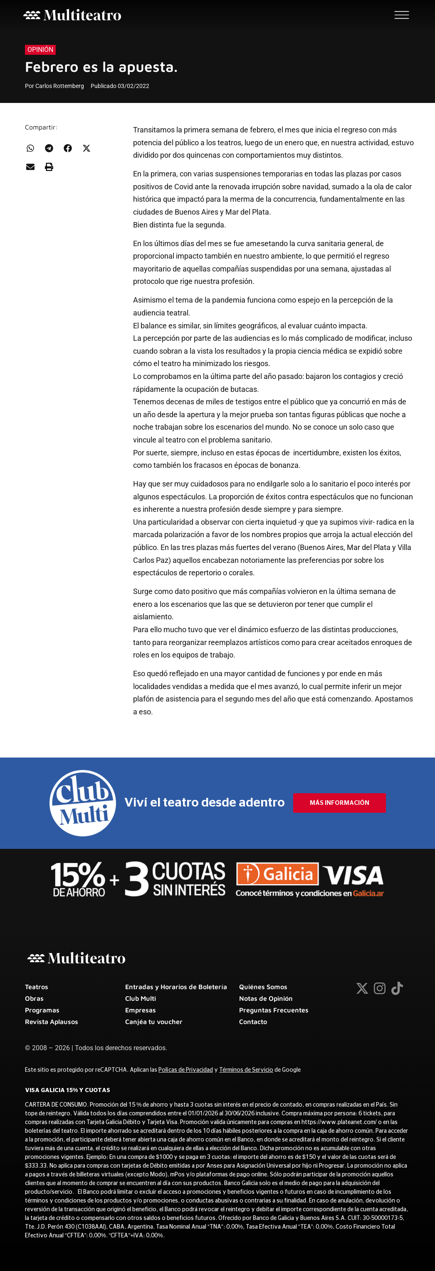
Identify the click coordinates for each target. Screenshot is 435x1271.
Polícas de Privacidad (185, 1070)
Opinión (40, 50)
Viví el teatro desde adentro (204, 803)
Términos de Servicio (246, 1070)
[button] (30, 148)
